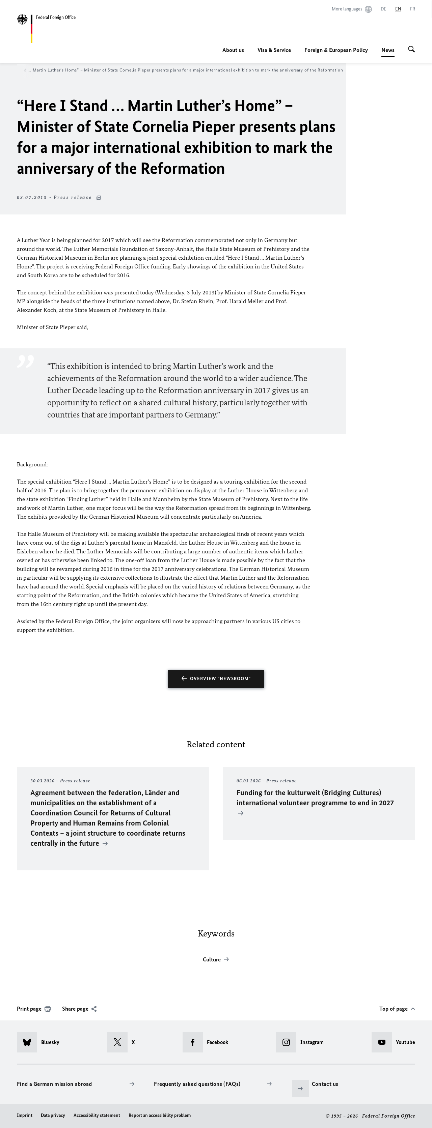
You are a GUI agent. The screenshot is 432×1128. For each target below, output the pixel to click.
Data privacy (53, 1115)
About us (233, 50)
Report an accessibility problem (160, 1115)
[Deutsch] (383, 9)
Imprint (24, 1115)
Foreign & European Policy (336, 50)
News (388, 49)
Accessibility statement (97, 1115)
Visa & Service (274, 50)
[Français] (412, 9)
